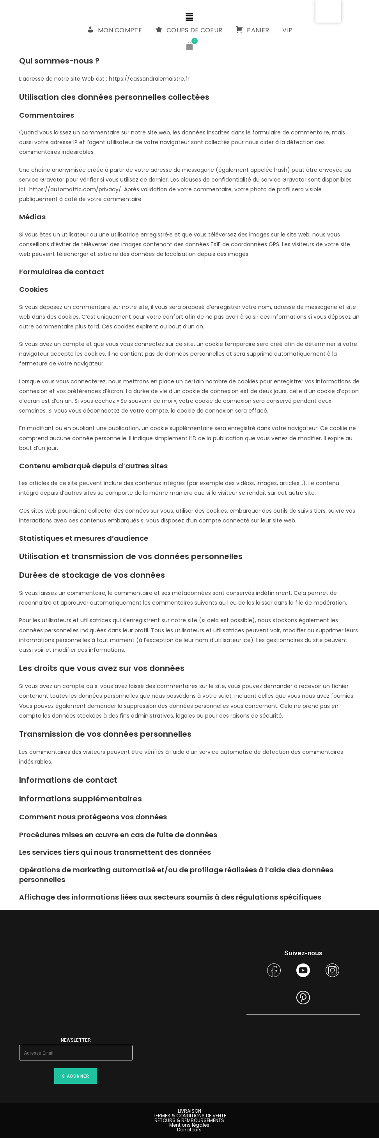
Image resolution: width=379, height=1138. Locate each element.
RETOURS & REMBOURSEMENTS (189, 1120)
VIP (287, 30)
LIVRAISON (189, 1111)
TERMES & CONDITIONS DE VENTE (189, 1115)
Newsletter (75, 1040)
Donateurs (189, 1129)
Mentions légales (189, 1125)
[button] (189, 17)
